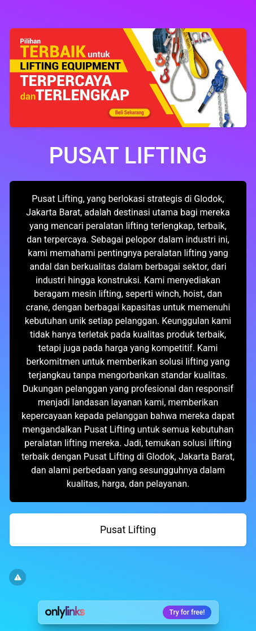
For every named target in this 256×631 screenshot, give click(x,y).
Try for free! (187, 612)
